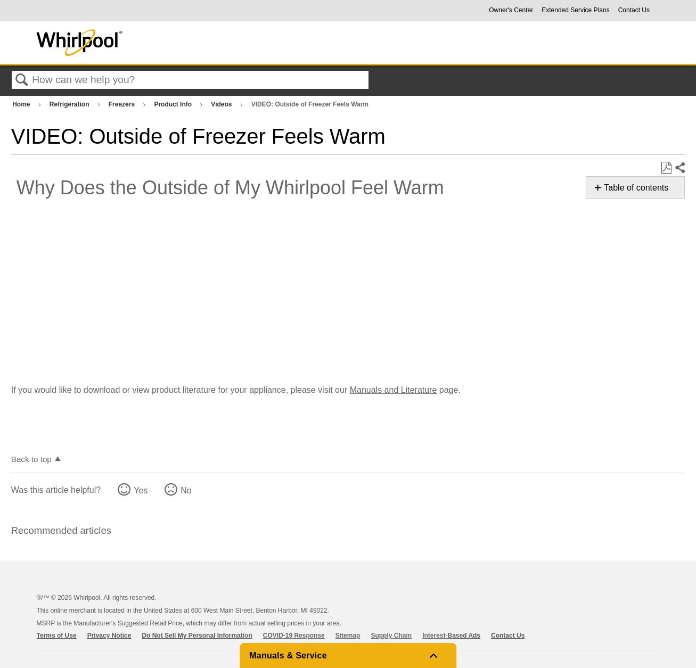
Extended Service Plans (575, 10)
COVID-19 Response (294, 635)
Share (679, 168)
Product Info (173, 104)
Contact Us (634, 10)
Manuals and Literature (393, 389)
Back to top (31, 459)
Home (22, 104)
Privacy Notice (109, 635)
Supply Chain (391, 635)
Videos (222, 104)
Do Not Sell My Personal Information (197, 635)
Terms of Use (57, 635)
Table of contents (636, 187)
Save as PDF (666, 168)
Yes (141, 490)
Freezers (123, 104)
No (186, 490)
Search (21, 80)
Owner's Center (511, 10)
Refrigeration (70, 104)
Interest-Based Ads (451, 635)
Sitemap (348, 635)
